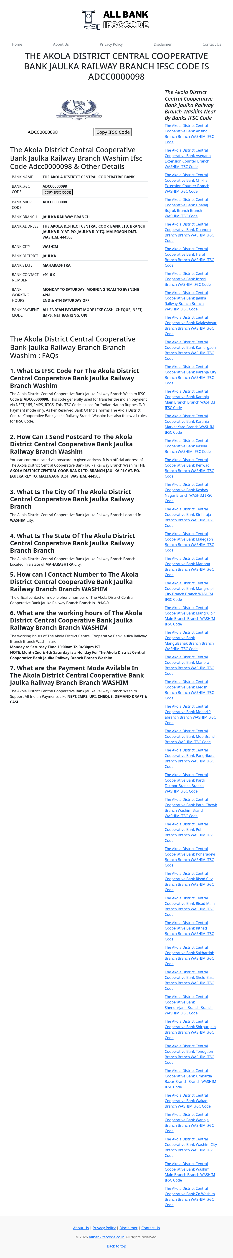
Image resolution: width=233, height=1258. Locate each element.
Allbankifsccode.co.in (106, 1237)
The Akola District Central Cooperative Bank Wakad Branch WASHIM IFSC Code (188, 1101)
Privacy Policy (111, 44)
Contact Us (212, 44)
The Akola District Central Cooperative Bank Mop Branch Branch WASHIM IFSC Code (191, 736)
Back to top (116, 1246)
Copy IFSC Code (113, 132)
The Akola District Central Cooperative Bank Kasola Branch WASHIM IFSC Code (188, 446)
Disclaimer (163, 44)
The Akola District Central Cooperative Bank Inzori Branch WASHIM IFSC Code (188, 279)
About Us (61, 44)
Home (17, 44)
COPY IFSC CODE (57, 192)
